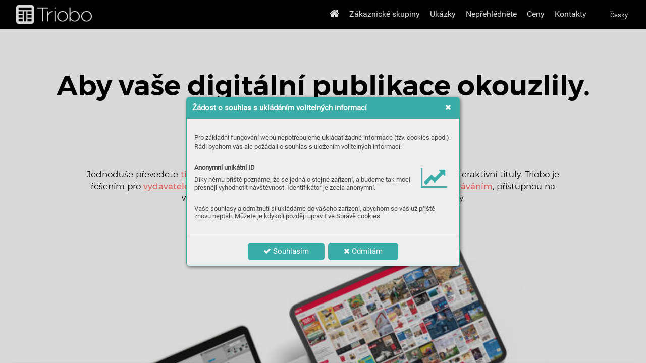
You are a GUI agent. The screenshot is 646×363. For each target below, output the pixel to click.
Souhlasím (286, 251)
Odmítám (363, 251)
